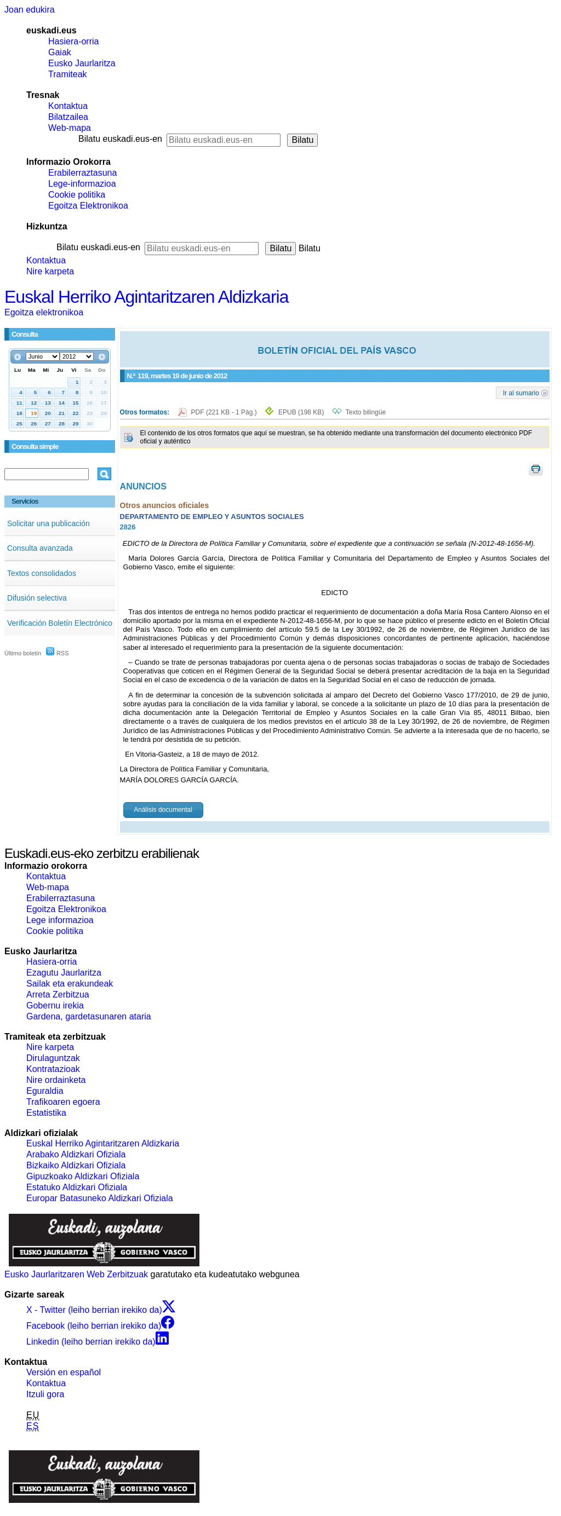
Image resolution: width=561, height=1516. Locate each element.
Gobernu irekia (55, 1005)
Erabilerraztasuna (82, 172)
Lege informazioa (60, 920)
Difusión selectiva (37, 597)
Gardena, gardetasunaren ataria (88, 1016)
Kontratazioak (53, 1069)
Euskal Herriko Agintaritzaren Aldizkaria (146, 297)
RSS (57, 653)
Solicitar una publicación (48, 523)
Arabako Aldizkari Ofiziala (75, 1154)
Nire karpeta (50, 271)
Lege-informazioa (82, 183)
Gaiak (59, 52)
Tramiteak (67, 74)
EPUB (301, 412)
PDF (225, 412)
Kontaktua (68, 106)
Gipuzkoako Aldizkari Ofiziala (82, 1176)
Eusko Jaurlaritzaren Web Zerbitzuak (76, 1274)
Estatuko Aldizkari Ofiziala (76, 1187)
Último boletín (22, 653)
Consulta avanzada (40, 548)
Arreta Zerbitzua (57, 994)
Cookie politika (76, 194)
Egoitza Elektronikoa (88, 205)
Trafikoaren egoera (63, 1101)
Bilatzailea (68, 117)
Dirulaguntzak (53, 1058)
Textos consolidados (41, 573)
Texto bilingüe (366, 412)
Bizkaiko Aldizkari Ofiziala (75, 1165)
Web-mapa (69, 127)
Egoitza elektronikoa (43, 312)
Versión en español (63, 1372)
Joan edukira (29, 9)
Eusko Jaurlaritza (82, 63)
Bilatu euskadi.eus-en (120, 138)
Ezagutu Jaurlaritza (63, 972)
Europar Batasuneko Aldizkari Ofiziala (99, 1198)
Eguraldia (45, 1091)
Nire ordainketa (56, 1080)
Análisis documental (163, 810)
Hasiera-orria (73, 41)
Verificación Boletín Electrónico (59, 623)
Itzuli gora (45, 1394)
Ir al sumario (521, 392)
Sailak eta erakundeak (69, 983)
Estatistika (46, 1112)
